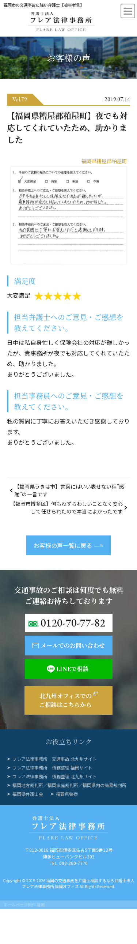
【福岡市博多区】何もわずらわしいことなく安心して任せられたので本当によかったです (66, 507)
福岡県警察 (67, 794)
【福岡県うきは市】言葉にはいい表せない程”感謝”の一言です (69, 490)
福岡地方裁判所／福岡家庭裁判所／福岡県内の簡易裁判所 (69, 785)
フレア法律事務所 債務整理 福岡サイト (52, 767)
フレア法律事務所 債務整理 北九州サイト (54, 776)
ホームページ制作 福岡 (24, 904)
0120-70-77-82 (73, 623)
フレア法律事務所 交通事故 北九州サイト (54, 759)
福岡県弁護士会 (27, 794)
